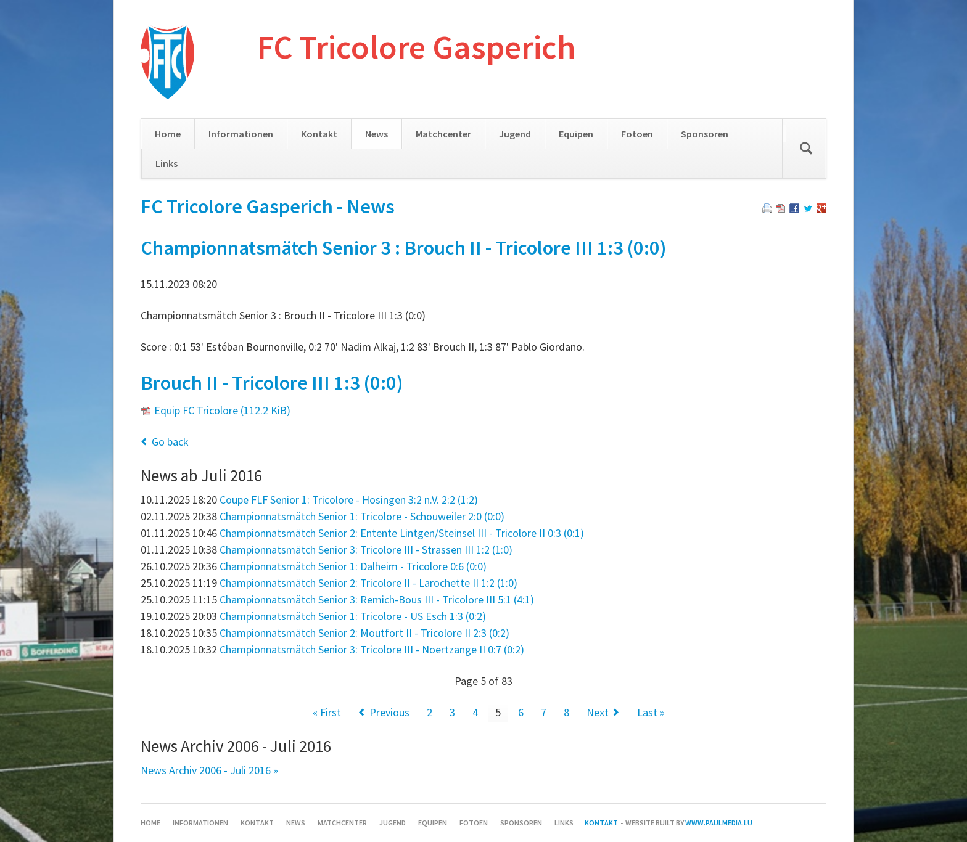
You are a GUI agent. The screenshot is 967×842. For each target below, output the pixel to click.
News (376, 134)
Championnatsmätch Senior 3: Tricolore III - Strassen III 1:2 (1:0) (366, 549)
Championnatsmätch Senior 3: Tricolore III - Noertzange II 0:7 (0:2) (372, 649)
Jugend (515, 134)
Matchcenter (443, 134)
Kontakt (319, 134)
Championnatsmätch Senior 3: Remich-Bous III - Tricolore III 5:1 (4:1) (377, 599)
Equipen (576, 134)
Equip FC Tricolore (222, 410)
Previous (389, 712)
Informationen (240, 134)
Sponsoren (704, 134)
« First (327, 712)
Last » (651, 712)
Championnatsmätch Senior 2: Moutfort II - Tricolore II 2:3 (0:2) (364, 633)
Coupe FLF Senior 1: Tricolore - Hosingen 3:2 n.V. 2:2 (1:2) (349, 500)
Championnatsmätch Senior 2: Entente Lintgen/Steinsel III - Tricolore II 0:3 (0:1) (402, 533)
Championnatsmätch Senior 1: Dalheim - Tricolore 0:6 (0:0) (353, 566)
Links (166, 163)
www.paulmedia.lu (718, 822)
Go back (170, 442)
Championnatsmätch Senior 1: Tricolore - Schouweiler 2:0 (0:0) (362, 516)
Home (168, 134)
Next (597, 712)
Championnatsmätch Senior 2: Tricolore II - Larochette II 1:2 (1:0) (368, 583)
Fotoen (637, 134)
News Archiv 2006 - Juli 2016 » (209, 770)
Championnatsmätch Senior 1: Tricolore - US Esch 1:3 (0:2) (353, 616)
